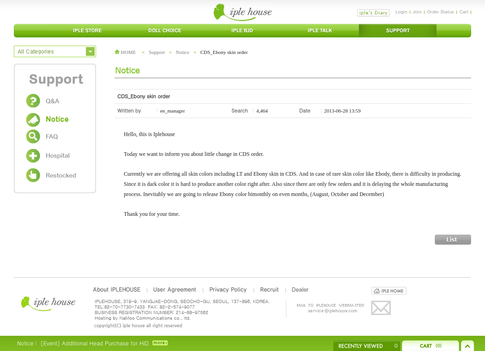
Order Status (440, 11)
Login (401, 11)
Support (157, 52)
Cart (464, 11)
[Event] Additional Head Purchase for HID (94, 343)
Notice (182, 52)
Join (417, 11)
